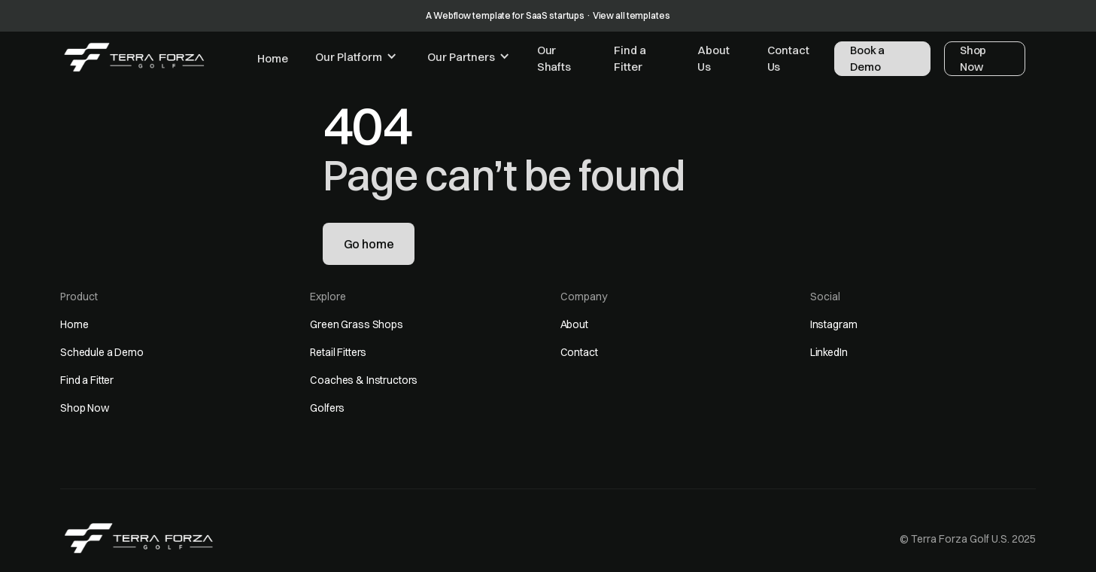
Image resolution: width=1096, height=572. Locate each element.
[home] (134, 57)
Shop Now (84, 408)
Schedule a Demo (102, 352)
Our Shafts (554, 59)
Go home (369, 243)
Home (272, 58)
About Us (713, 59)
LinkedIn (829, 352)
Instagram (834, 324)
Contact (579, 352)
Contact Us (788, 59)
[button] (356, 57)
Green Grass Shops (356, 324)
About (574, 324)
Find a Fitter (629, 59)
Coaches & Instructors (363, 380)
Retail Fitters (338, 352)
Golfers (327, 408)
